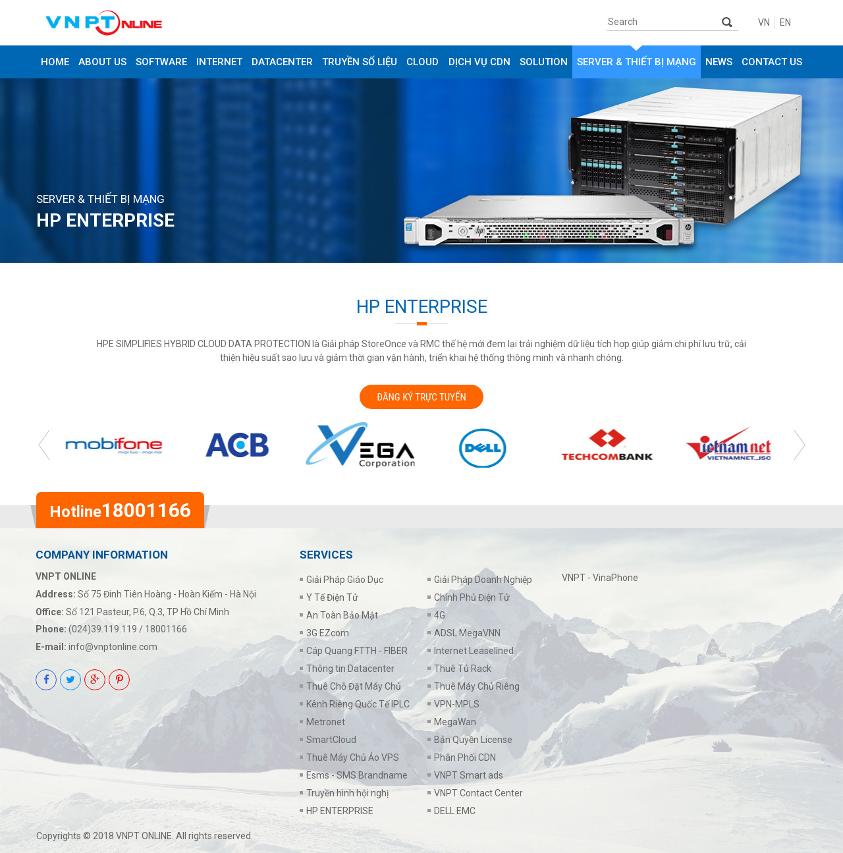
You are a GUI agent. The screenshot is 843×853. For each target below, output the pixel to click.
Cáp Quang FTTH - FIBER (357, 651)
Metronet (325, 722)
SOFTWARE (161, 62)
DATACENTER (282, 62)
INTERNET (219, 62)
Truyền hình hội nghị (347, 793)
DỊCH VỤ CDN (479, 62)
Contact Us (772, 62)
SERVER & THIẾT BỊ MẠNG (636, 62)
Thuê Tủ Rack (462, 668)
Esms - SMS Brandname (357, 775)
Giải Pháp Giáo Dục (344, 579)
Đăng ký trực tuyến (421, 397)
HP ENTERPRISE (339, 811)
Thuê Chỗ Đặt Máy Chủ (353, 686)
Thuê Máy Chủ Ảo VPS (352, 757)
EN (785, 22)
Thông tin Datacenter (350, 668)
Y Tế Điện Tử (332, 597)
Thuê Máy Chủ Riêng (477, 686)
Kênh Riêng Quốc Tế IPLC (358, 704)
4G (439, 615)
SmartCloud (331, 739)
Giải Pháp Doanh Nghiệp (483, 579)
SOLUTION (544, 62)
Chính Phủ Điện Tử (472, 597)
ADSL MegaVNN (467, 633)
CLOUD (422, 62)
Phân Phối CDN (465, 757)
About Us (102, 62)
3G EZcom (327, 633)
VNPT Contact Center (478, 793)
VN (764, 22)
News (718, 62)
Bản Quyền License (473, 739)
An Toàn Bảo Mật (342, 615)
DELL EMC (455, 811)
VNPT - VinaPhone (600, 577)
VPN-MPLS (456, 704)
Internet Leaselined (474, 651)
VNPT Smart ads (468, 775)
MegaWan (455, 722)
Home (55, 62)
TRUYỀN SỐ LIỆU (359, 62)
